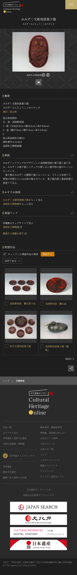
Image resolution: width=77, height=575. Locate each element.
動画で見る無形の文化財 (15, 477)
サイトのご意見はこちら (52, 476)
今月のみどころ (47, 443)
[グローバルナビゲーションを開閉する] (71, 4)
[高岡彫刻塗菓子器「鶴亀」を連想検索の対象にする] (42, 346)
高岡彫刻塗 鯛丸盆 (55, 303)
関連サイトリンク (49, 465)
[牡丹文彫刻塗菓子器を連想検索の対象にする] (6, 346)
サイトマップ (46, 471)
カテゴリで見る (10, 432)
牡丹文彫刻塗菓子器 (20, 346)
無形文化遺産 (9, 472)
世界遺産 (7, 466)
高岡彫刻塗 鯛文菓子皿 (23, 303)
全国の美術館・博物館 (14, 443)
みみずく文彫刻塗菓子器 (16, 199)
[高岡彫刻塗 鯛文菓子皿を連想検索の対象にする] (6, 303)
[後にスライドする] (69, 359)
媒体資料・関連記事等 (51, 427)
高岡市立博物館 (11, 204)
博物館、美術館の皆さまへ (53, 432)
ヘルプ (43, 454)
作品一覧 (7, 427)
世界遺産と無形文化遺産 (15, 438)
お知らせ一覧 (46, 449)
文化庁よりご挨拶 (49, 438)
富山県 (13, 111)
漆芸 (5, 111)
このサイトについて (50, 460)
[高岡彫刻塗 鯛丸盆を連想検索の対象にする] (42, 303)
